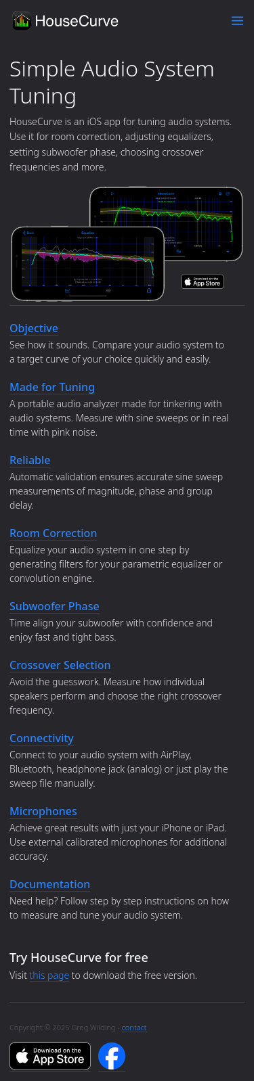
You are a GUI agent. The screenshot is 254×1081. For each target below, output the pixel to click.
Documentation (49, 884)
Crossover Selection (60, 665)
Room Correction (53, 533)
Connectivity (41, 738)
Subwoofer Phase (54, 606)
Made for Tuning (52, 387)
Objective (33, 328)
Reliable (30, 460)
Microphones (43, 811)
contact (134, 1027)
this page (50, 975)
